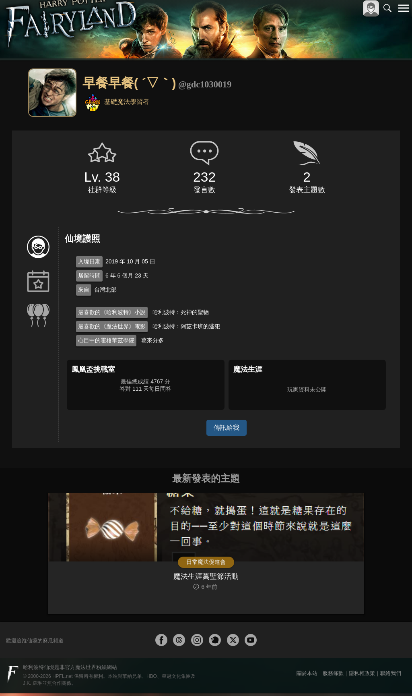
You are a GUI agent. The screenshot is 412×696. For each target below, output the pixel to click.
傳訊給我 (226, 427)
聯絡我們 (390, 676)
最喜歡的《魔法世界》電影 (112, 326)
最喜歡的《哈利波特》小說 (112, 312)
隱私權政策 (362, 676)
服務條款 (333, 676)
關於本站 (307, 676)
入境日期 (89, 261)
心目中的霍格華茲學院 (106, 340)
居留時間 (89, 275)
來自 (83, 289)
